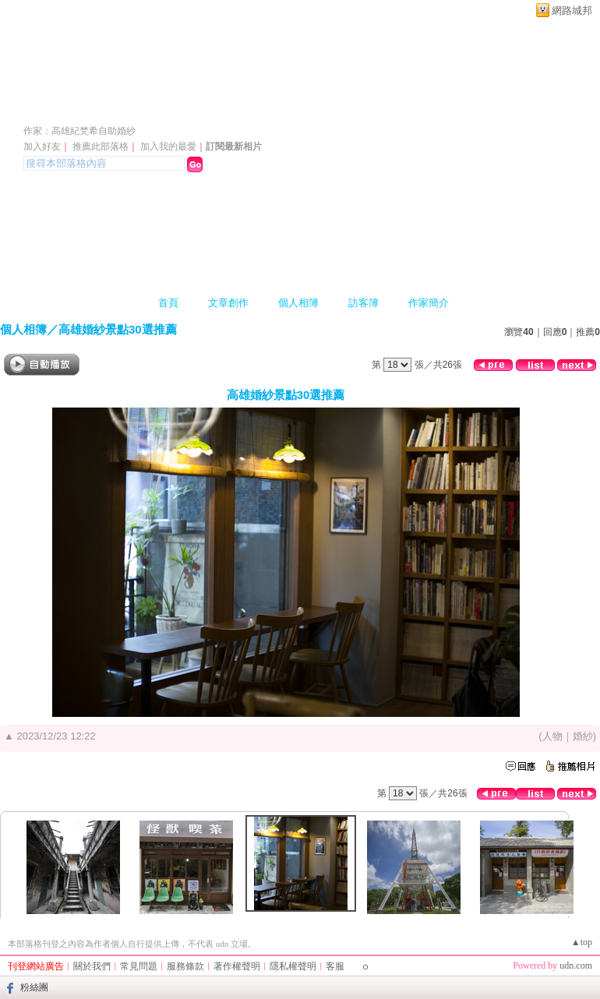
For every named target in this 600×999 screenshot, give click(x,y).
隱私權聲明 (293, 966)
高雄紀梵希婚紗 (99, 108)
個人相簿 (298, 303)
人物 (552, 736)
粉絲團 (34, 987)
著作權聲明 (237, 966)
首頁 (168, 303)
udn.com (575, 965)
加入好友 (42, 146)
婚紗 (583, 736)
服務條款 (185, 966)
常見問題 (138, 966)
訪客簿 (363, 303)
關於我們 (92, 966)
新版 (241, 108)
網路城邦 (572, 10)
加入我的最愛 (168, 146)
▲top (581, 942)
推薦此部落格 (100, 146)
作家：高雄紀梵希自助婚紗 (79, 130)
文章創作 (228, 303)
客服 (335, 966)
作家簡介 (428, 303)
